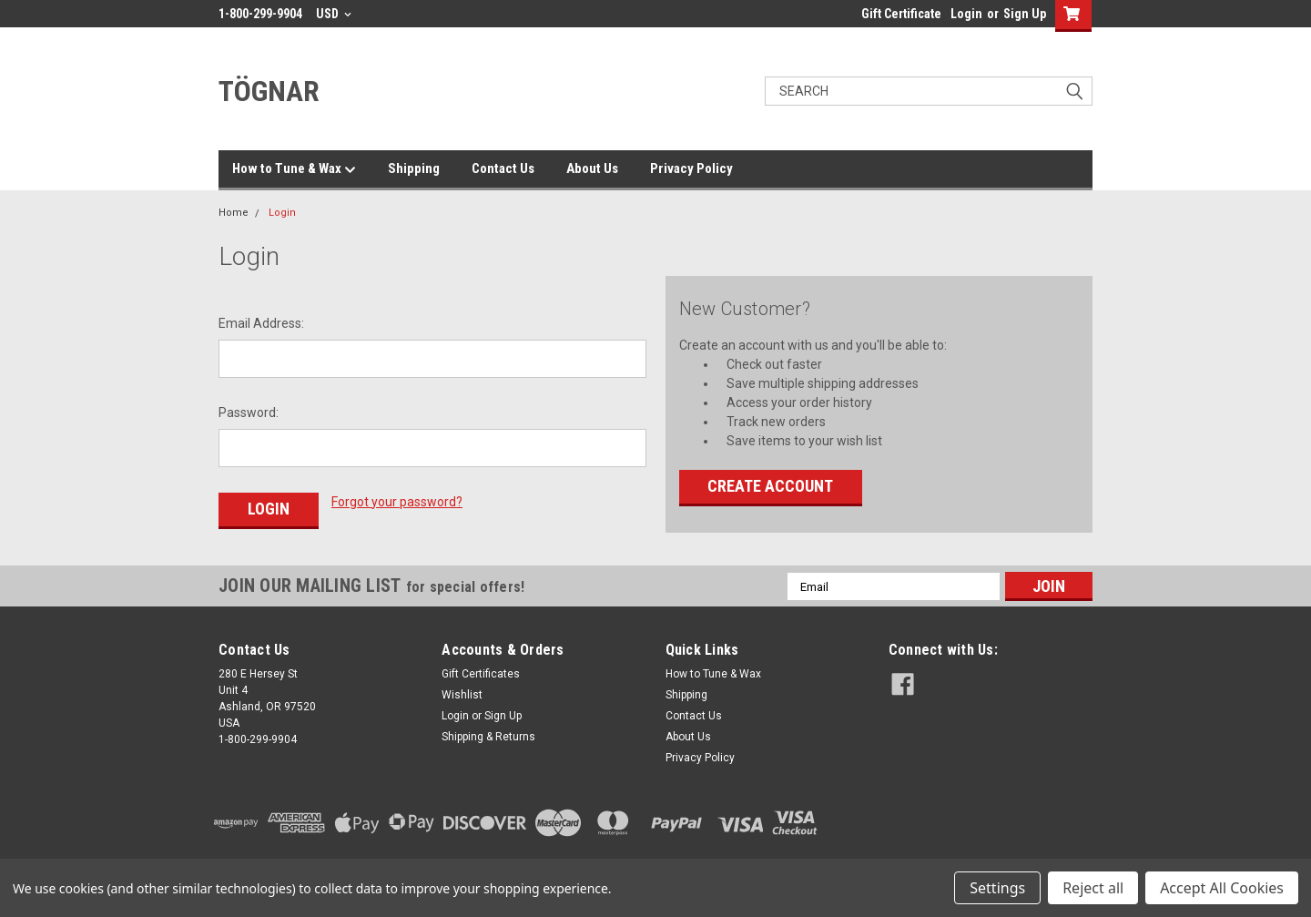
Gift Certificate (901, 13)
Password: (248, 412)
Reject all (1092, 888)
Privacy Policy (691, 168)
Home (233, 213)
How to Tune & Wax (294, 169)
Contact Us (503, 168)
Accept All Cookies (1222, 888)
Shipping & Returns (488, 736)
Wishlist (462, 694)
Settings (997, 888)
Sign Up (1024, 13)
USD (333, 13)
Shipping (414, 168)
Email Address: (261, 323)
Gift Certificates (481, 673)
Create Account (770, 485)
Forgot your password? (396, 501)
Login (966, 13)
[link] (990, 823)
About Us (592, 168)
